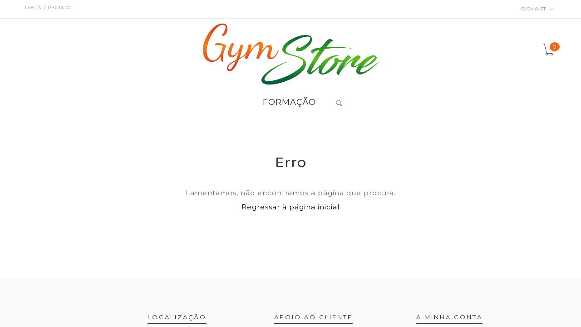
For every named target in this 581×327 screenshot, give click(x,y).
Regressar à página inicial (290, 207)
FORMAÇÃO (289, 102)
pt (537, 9)
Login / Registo (48, 7)
